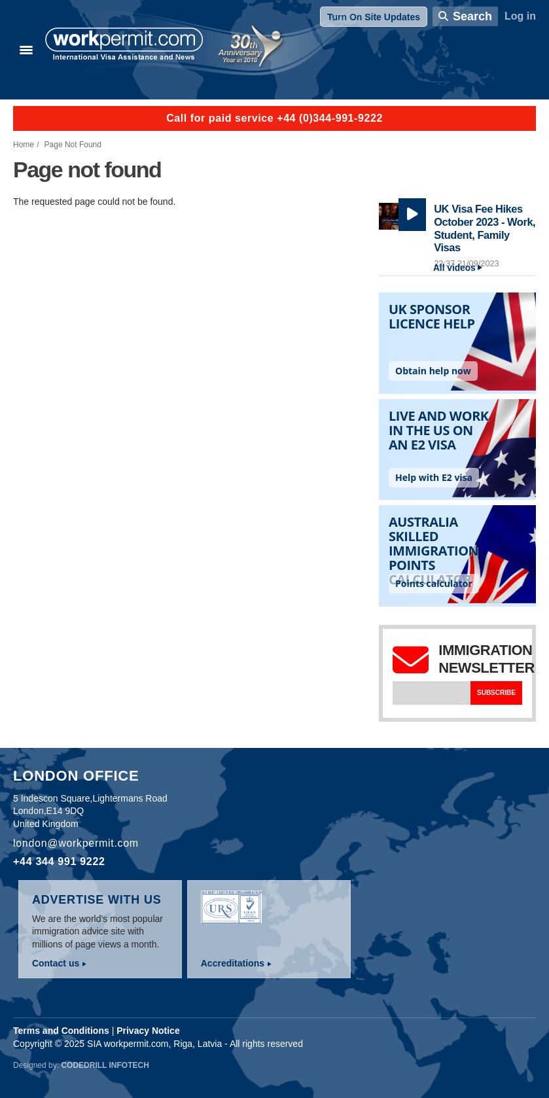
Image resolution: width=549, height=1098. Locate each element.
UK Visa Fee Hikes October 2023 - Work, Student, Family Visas (484, 228)
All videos (454, 268)
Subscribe (496, 692)
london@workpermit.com (76, 843)
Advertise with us (97, 899)
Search (472, 16)
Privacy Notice (148, 1030)
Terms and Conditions (61, 1030)
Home (23, 144)
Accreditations (232, 963)
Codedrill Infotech (105, 1065)
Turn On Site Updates (373, 17)
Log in (520, 16)
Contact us (55, 963)
